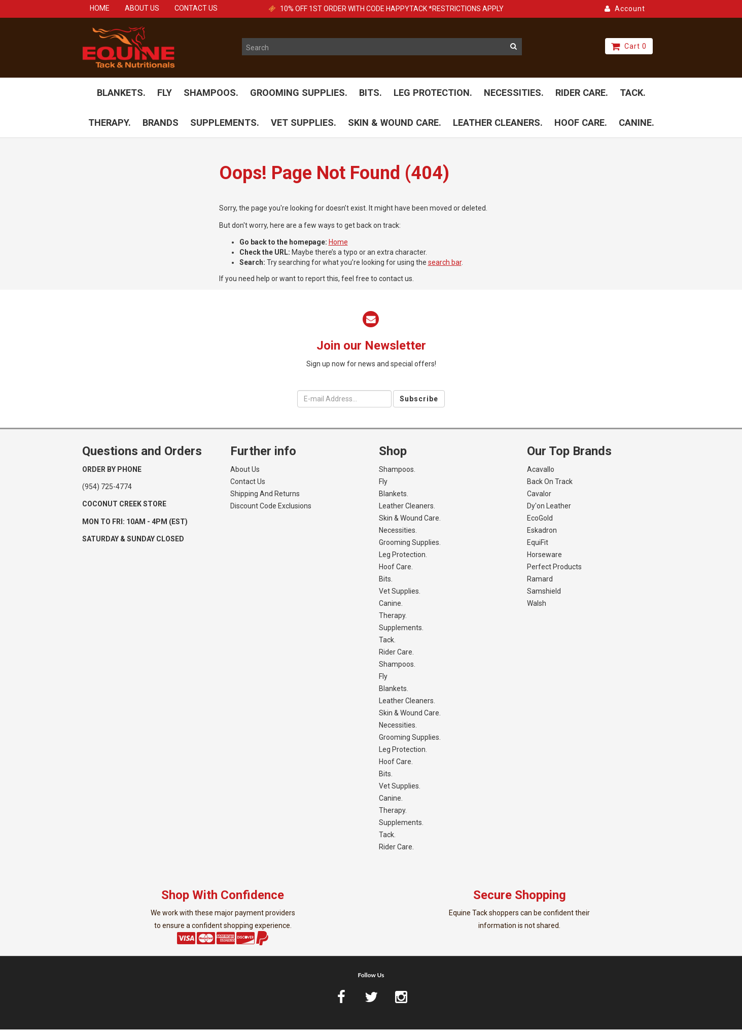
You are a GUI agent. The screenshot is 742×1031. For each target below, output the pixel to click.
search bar (445, 263)
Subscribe (419, 400)
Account (625, 9)
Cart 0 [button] (629, 46)
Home (338, 243)
